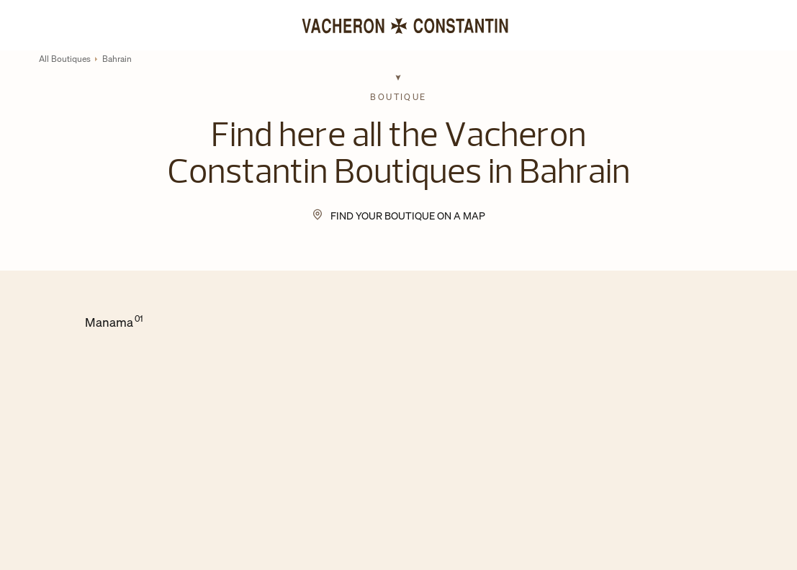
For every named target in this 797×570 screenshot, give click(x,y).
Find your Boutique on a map (407, 215)
